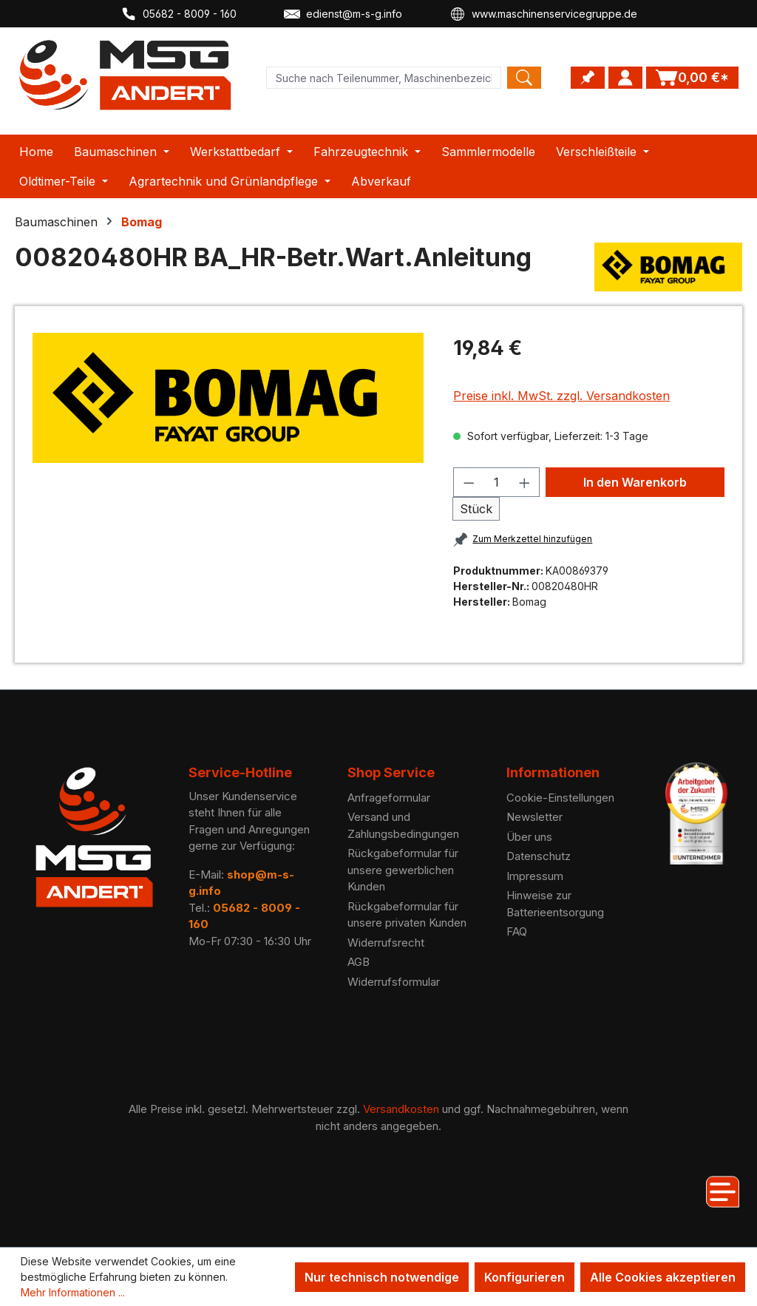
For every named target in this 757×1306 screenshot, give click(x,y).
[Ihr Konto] (625, 78)
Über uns (529, 837)
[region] (228, 398)
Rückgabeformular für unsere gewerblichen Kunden (402, 869)
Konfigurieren (524, 1277)
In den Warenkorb (635, 482)
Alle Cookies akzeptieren (663, 1277)
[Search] (524, 78)
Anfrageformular (388, 798)
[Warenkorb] (692, 78)
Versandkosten (401, 1109)
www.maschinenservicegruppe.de (543, 14)
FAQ (516, 931)
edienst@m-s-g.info (343, 14)
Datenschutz (538, 856)
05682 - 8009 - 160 (178, 14)
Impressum (534, 876)
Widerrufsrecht (385, 942)
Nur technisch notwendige (382, 1277)
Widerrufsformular (393, 982)
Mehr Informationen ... (73, 1292)
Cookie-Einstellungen (560, 798)
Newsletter (534, 817)
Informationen (553, 772)
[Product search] (383, 78)
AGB (358, 962)
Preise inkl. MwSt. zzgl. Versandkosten (561, 395)
